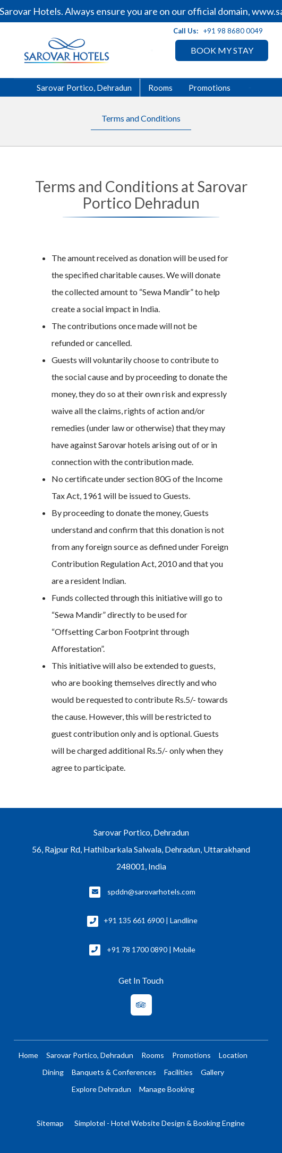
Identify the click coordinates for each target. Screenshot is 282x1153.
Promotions (209, 87)
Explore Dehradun (101, 1089)
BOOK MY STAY (222, 50)
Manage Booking (166, 1089)
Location (233, 1055)
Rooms (160, 87)
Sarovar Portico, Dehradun (84, 87)
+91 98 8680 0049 (233, 31)
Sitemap (50, 1123)
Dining (53, 1072)
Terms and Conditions (141, 118)
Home (28, 1055)
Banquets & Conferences (114, 1072)
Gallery (212, 1072)
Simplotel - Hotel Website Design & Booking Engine (159, 1123)
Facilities (178, 1072)
